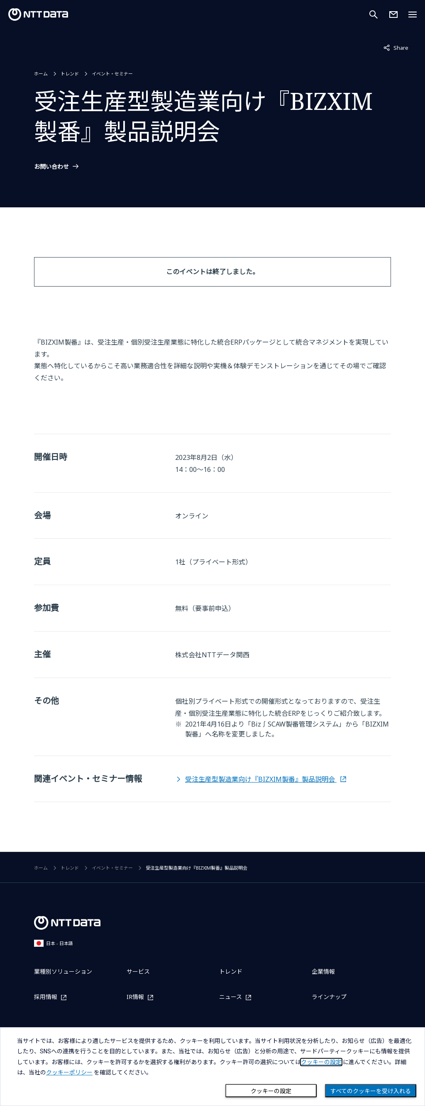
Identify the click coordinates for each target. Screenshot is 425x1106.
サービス (138, 971)
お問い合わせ (51, 166)
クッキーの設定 (271, 1091)
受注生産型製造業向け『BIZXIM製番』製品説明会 (261, 779)
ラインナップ (329, 997)
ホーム (41, 73)
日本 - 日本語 (53, 943)
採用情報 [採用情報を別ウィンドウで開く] (45, 997)
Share (395, 47)
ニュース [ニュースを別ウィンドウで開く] (230, 997)
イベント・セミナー (112, 73)
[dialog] (212, 1066)
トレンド (70, 73)
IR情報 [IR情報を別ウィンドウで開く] (135, 997)
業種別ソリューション (63, 971)
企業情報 (323, 971)
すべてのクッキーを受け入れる (370, 1091)
